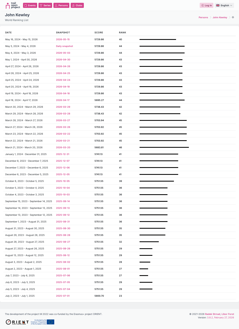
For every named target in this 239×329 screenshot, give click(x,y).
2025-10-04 (63, 187)
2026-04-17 (63, 100)
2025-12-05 (63, 174)
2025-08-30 (63, 228)
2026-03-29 (63, 106)
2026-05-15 (63, 39)
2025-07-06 (63, 275)
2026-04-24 (63, 79)
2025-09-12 (63, 214)
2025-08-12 (63, 255)
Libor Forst (228, 314)
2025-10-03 (63, 194)
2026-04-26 (63, 66)
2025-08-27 (63, 241)
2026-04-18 (63, 93)
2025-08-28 (63, 235)
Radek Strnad (212, 314)
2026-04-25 (63, 73)
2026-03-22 (63, 133)
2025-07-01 (63, 295)
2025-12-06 (63, 167)
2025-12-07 (63, 160)
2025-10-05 (63, 181)
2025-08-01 (63, 268)
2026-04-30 (63, 59)
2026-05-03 (63, 52)
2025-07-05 (63, 282)
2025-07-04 (63, 289)
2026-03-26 (63, 127)
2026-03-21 (63, 140)
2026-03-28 (63, 113)
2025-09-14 (63, 201)
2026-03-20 (63, 147)
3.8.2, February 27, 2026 (220, 317)
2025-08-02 (63, 262)
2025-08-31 (63, 221)
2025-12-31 (62, 154)
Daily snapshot (64, 46)
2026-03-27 (63, 120)
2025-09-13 (63, 208)
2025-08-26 (63, 248)
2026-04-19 (63, 86)
